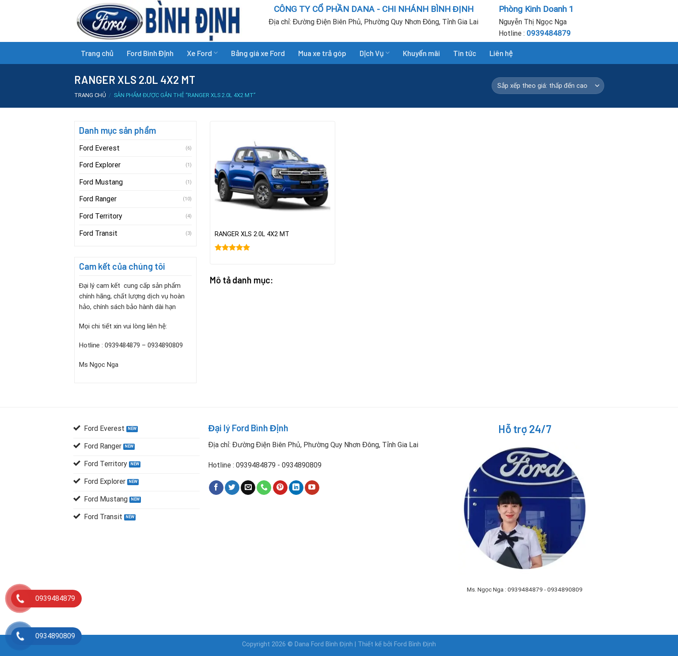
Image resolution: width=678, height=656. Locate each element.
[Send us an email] (248, 487)
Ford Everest (99, 148)
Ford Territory (100, 216)
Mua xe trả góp (322, 53)
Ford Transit (98, 233)
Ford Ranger (98, 199)
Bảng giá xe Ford (258, 53)
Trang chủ (97, 53)
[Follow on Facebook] (216, 487)
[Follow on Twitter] (232, 487)
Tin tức (464, 53)
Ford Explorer (100, 165)
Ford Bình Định (150, 53)
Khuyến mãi (421, 53)
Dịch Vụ (375, 53)
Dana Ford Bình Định (325, 644)
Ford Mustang (101, 182)
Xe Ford (202, 53)
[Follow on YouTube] (312, 487)
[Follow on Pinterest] (280, 487)
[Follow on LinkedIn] (296, 487)
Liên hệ (501, 53)
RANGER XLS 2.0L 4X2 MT (252, 234)
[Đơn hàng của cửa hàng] (548, 85)
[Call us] (264, 487)
